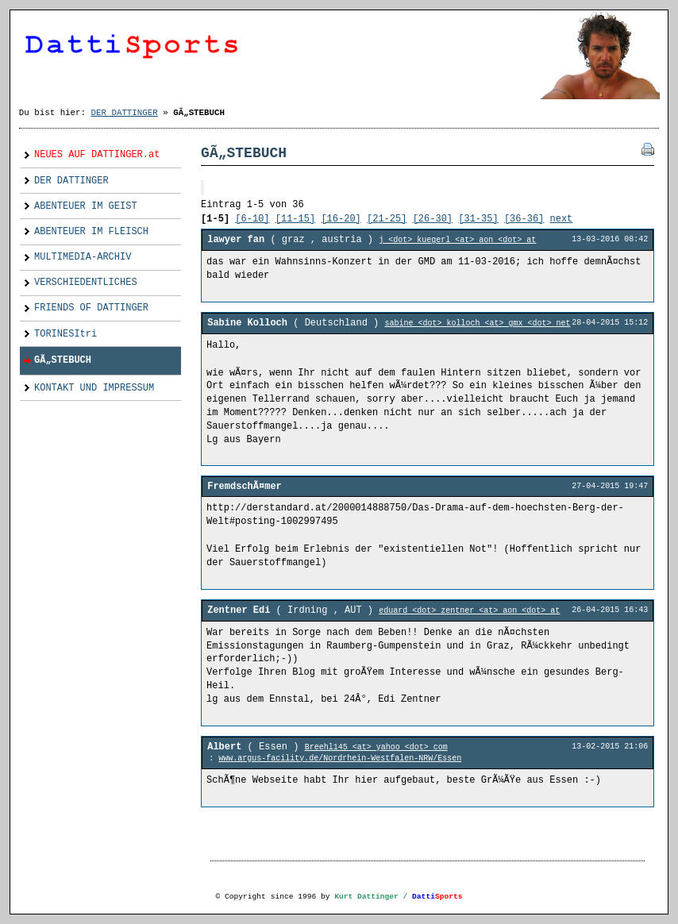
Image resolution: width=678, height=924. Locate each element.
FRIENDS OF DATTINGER (84, 305)
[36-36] (524, 219)
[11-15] (295, 219)
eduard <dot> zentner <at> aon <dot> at (469, 610)
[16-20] (340, 219)
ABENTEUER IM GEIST (78, 203)
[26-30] (433, 219)
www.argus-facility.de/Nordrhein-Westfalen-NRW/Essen (339, 758)
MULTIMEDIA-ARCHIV (75, 254)
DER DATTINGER (124, 112)
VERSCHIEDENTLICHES (78, 280)
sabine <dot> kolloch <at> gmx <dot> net (477, 323)
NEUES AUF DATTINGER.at (90, 152)
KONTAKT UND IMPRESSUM (87, 384)
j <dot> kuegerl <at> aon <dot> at (457, 240)
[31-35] (478, 219)
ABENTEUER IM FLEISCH (84, 228)
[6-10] (252, 219)
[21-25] (386, 219)
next (561, 219)
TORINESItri (58, 330)
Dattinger (339, 42)
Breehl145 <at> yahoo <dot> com (376, 747)
